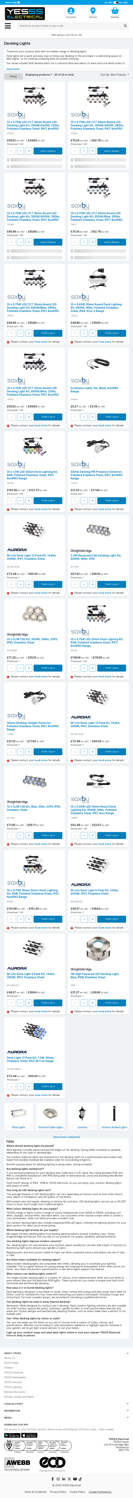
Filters (13, 76)
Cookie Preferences (100, 1492)
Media (66, 1417)
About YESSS (66, 1353)
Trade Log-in (48, 333)
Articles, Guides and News (19, 1396)
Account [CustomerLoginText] (71, 17)
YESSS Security (13, 1382)
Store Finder (11, 1362)
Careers (8, 1367)
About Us (9, 1358)
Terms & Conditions (35, 1492)
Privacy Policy (58, 1492)
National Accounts (14, 1392)
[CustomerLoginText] (71, 10)
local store (41, 341)
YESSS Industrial (13, 1372)
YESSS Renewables (15, 1377)
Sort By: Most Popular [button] (114, 74)
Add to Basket (48, 151)
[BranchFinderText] (93, 12)
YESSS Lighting (13, 1387)
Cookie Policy (77, 1492)
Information (66, 1410)
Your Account (66, 1403)
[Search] (125, 25)
